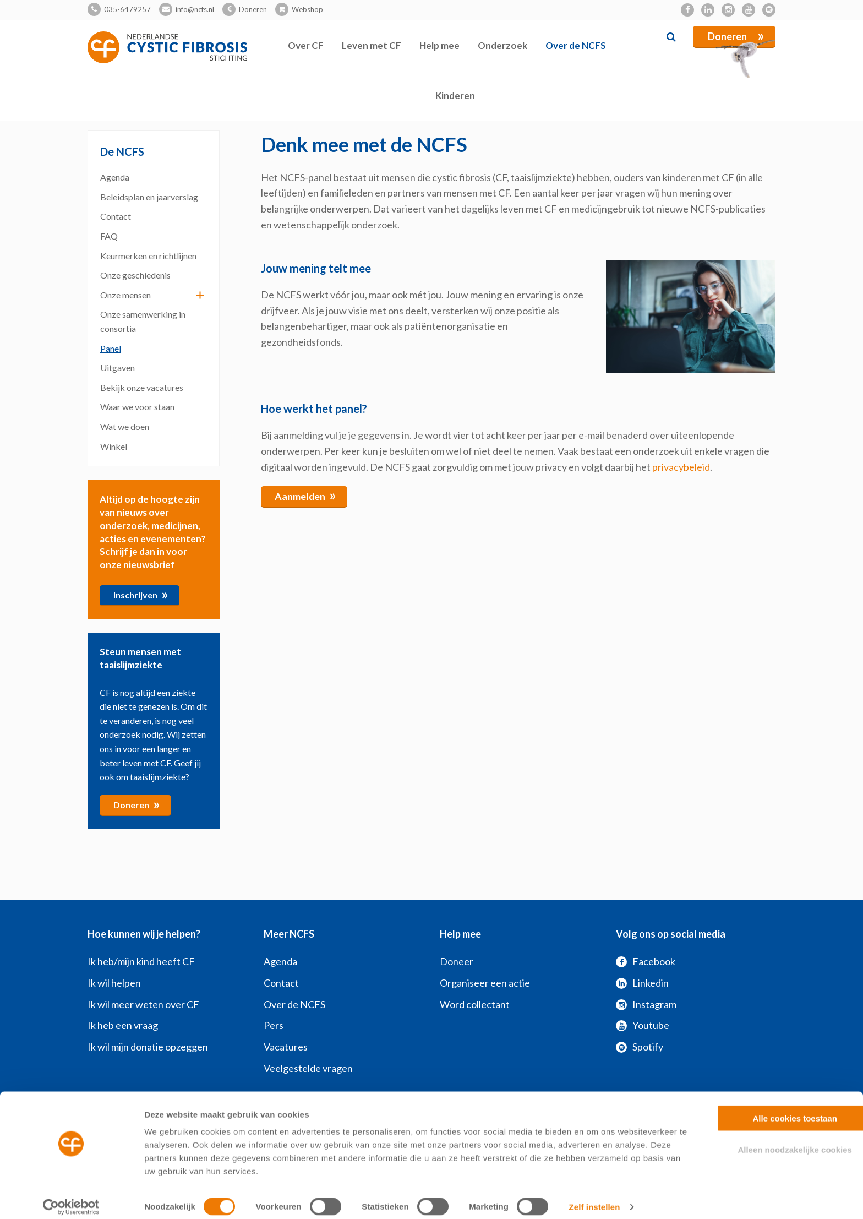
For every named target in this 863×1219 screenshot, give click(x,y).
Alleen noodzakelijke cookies (771, 1140)
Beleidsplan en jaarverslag (149, 196)
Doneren (253, 9)
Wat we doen (124, 426)
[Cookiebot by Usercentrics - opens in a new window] (71, 1197)
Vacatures (286, 1047)
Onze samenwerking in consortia (142, 321)
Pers (273, 1025)
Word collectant (475, 1004)
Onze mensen (125, 294)
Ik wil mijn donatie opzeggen (148, 1047)
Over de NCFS (575, 45)
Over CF (306, 45)
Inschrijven (140, 593)
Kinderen (455, 95)
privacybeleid (681, 466)
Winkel (113, 445)
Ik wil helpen (114, 982)
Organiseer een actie (485, 982)
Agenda (114, 177)
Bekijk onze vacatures (141, 387)
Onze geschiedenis (135, 275)
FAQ (109, 236)
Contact (115, 216)
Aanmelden (306, 495)
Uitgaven (117, 367)
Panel (110, 347)
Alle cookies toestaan (771, 1108)
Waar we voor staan (137, 406)
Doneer (456, 961)
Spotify (639, 1047)
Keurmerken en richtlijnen (148, 255)
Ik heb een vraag (123, 1025)
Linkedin (642, 982)
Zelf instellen (594, 1197)
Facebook (645, 961)
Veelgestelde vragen (308, 1068)
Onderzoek (502, 45)
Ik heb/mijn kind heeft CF (141, 961)
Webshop (307, 9)
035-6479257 (127, 9)
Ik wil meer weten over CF (143, 1004)
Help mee (439, 45)
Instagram (646, 1004)
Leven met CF (371, 45)
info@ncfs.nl (195, 9)
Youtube (642, 1025)
